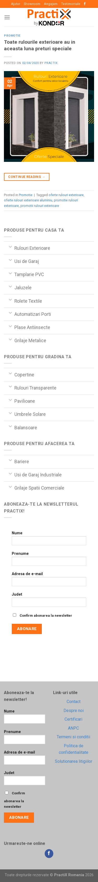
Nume (49, 540)
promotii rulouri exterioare (39, 206)
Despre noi (74, 710)
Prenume (49, 560)
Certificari (73, 719)
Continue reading (26, 177)
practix (50, 63)
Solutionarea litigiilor (73, 761)
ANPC (73, 728)
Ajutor (15, 4)
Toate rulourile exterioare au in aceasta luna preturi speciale (39, 45)
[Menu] (7, 17)
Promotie (12, 35)
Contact (73, 701)
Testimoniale (70, 4)
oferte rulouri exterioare (66, 195)
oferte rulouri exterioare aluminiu (28, 200)
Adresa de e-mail (49, 581)
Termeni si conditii (73, 736)
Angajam (50, 4)
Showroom (32, 4)
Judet (49, 601)
